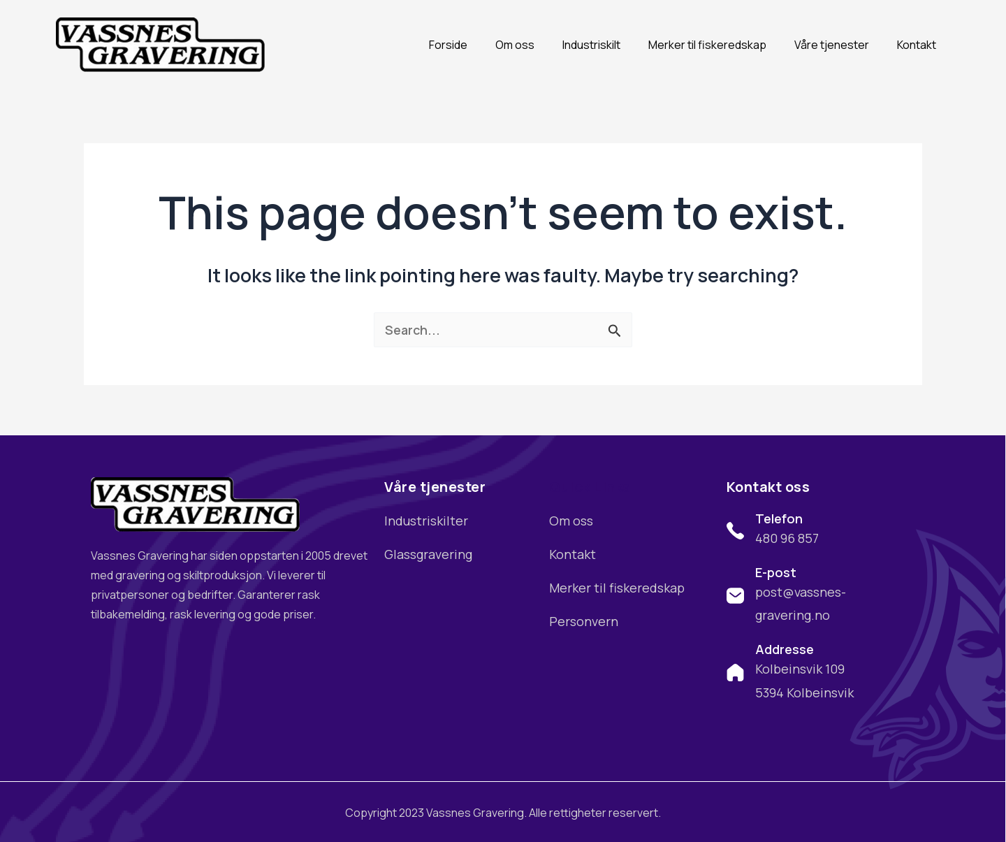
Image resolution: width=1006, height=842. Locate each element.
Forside (448, 44)
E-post (775, 572)
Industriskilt (591, 44)
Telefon (779, 518)
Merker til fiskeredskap (707, 44)
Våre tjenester (831, 44)
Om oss (514, 44)
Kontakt (916, 44)
